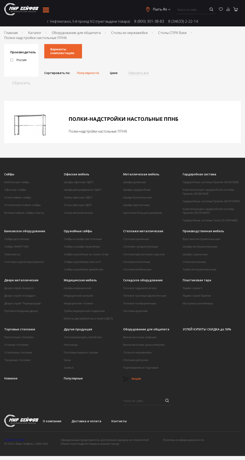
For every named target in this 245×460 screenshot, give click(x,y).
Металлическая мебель (141, 174)
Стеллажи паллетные (136, 262)
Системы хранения (135, 311)
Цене (113, 73)
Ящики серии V (192, 288)
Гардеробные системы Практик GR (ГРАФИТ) (211, 201)
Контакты (119, 421)
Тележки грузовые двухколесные (144, 295)
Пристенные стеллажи (18, 337)
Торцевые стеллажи (17, 360)
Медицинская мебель (80, 280)
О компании (52, 421)
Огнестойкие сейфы (17, 197)
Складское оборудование (143, 280)
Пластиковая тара (197, 280)
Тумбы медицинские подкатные (84, 311)
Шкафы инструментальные (200, 246)
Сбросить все (138, 73)
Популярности (88, 73)
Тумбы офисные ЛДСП (78, 197)
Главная (11, 32)
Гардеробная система (199, 174)
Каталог (34, 32)
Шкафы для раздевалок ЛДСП (82, 190)
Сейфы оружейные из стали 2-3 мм (86, 254)
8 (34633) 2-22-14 (183, 21)
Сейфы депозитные (16, 239)
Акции (132, 379)
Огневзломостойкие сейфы (22, 205)
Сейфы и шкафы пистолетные (83, 239)
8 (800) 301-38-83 (149, 21)
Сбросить (21, 82)
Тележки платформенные (139, 303)
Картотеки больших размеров (142, 213)
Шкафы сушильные (195, 254)
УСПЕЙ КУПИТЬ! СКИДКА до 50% (207, 329)
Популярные (73, 378)
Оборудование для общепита (76, 32)
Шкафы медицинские (77, 288)
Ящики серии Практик (197, 295)
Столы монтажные (194, 262)
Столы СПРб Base (172, 32)
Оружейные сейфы (78, 231)
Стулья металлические (78, 213)
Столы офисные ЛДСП (78, 205)
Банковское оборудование (24, 231)
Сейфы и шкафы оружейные (82, 246)
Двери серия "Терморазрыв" (23, 303)
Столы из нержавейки (129, 32)
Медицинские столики (78, 303)
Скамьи (68, 367)
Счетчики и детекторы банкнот (24, 262)
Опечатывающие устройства (83, 337)
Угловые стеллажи (16, 345)
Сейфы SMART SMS (16, 246)
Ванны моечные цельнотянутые (144, 345)
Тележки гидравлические (140, 288)
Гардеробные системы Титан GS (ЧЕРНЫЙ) (210, 220)
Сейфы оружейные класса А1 (82, 262)
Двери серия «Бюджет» (19, 288)
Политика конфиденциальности (183, 440)
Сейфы (9, 174)
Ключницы (71, 345)
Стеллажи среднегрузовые (140, 246)
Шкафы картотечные (136, 205)
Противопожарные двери (21, 311)
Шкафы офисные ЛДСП (78, 182)
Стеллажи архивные (136, 239)
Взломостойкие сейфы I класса (24, 213)
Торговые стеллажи (19, 329)
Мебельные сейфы (16, 182)
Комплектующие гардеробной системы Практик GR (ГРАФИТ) (208, 211)
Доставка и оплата (86, 421)
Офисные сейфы (15, 190)
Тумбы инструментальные (199, 269)
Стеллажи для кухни (135, 360)
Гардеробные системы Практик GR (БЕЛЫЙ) (210, 182)
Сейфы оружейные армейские (83, 269)
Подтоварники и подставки (140, 367)
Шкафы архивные (134, 182)
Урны (67, 360)
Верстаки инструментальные (201, 239)
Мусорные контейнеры (198, 303)
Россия (18, 60)
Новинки (10, 378)
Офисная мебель (76, 174)
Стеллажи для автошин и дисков (144, 254)
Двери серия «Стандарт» (20, 295)
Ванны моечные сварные (139, 337)
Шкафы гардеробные (137, 190)
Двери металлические (21, 280)
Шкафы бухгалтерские (137, 197)
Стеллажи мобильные (137, 269)
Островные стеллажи (18, 352)
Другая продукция (78, 329)
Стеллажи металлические (143, 231)
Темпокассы (12, 254)
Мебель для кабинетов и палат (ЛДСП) (88, 318)
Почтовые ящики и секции (81, 352)
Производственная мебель (203, 231)
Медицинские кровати (78, 295)
